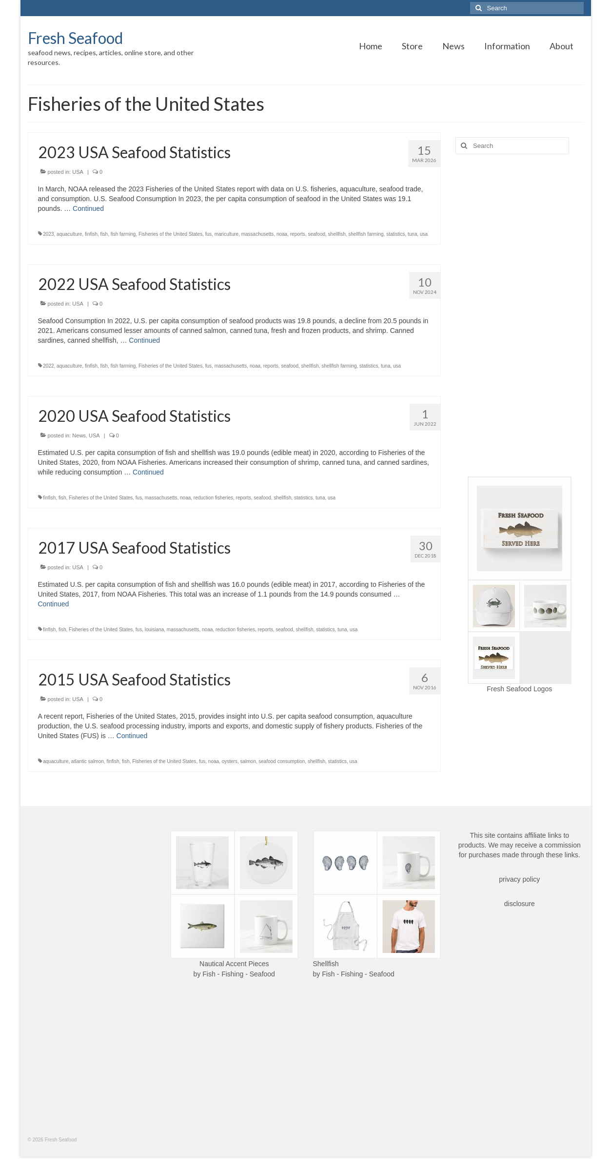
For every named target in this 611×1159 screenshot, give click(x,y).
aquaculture (69, 234)
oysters (229, 761)
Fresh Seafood (75, 37)
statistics (395, 234)
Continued (88, 208)
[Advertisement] (519, 315)
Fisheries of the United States (170, 234)
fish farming (123, 234)
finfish (91, 234)
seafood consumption (281, 761)
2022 (48, 366)
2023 (48, 234)
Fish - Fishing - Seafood (238, 974)
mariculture (226, 234)
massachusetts (257, 234)
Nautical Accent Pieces (234, 964)
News (79, 435)
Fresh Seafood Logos (519, 689)
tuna (412, 234)
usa (424, 234)
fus (208, 234)
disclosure (519, 904)
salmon (248, 761)
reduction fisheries (213, 497)
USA (77, 172)
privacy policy (519, 879)
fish (104, 234)
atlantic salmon (87, 761)
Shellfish (326, 964)
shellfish (337, 234)
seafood (316, 234)
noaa (281, 234)
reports (297, 234)
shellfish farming (365, 234)
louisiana (154, 629)
